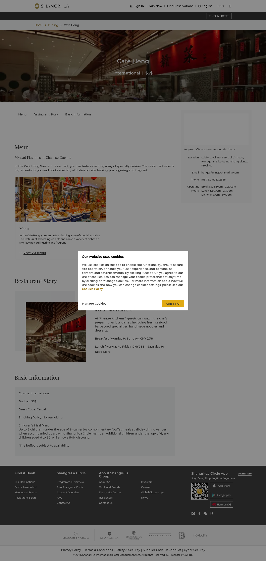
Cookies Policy (92, 289)
